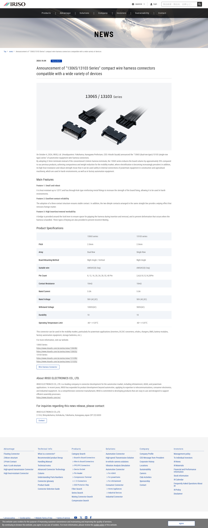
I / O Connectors (80, 481)
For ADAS (112, 473)
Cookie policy (25, 518)
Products (46, 13)
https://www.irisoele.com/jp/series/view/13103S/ (56, 361)
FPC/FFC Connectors (82, 466)
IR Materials (179, 466)
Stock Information (181, 476)
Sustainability (142, 13)
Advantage (65, 13)
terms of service (63, 518)
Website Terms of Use (43, 518)
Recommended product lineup (50, 458)
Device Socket (79, 470)
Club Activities (145, 477)
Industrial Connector (114, 497)
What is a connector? (46, 454)
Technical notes (44, 466)
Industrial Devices (115, 493)
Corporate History (147, 462)
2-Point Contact (10, 462)
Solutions (84, 13)
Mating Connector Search (82, 497)
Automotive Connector (115, 470)
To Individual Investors (183, 458)
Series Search (77, 493)
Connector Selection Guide (49, 489)
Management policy (182, 454)
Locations (144, 466)
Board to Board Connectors (84, 458)
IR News (177, 462)
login (155, 4)
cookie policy (99, 525)
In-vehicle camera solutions (117, 462)
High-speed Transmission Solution (120, 458)
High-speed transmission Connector (18, 470)
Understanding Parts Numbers (50, 477)
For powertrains (114, 477)
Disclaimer (178, 494)
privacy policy (10, 518)
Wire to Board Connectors (84, 462)
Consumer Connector (114, 485)
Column (41, 473)
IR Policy (177, 490)
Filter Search (77, 489)
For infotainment (114, 481)
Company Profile (147, 454)
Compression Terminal (82, 477)
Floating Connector (12, 454)
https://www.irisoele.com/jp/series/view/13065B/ (56, 348)
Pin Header (78, 473)
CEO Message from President (152, 458)
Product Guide (44, 485)
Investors (121, 13)
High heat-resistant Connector (16, 473)
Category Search (78, 454)
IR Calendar (178, 480)
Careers (143, 473)
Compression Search (80, 501)
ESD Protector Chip (81, 485)
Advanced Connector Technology (51, 470)
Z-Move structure (11, 458)
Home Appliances (115, 489)
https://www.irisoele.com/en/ (48, 397)
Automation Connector (115, 454)
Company (103, 13)
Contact (162, 13)
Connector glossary (46, 481)
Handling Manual (45, 462)
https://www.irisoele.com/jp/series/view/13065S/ (56, 351)
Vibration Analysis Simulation (118, 466)
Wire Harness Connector (53, 367)
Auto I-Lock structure (12, 466)
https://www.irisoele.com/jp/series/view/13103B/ (56, 358)
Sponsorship (145, 481)
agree (181, 523)
